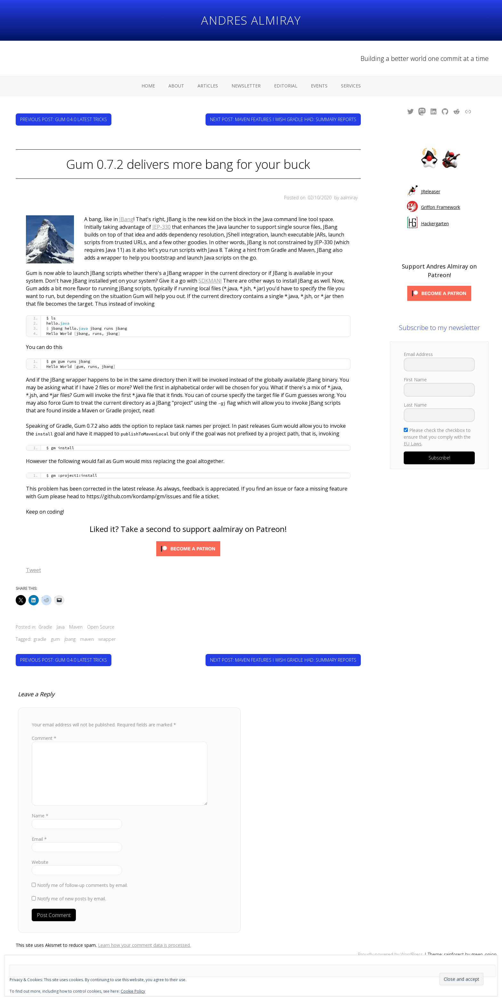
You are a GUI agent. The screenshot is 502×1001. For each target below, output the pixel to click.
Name (40, 808)
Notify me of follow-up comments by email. (82, 877)
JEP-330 (41, 226)
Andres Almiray (251, 20)
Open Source (100, 619)
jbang (70, 631)
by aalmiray (346, 197)
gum (55, 631)
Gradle (45, 619)
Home (148, 86)
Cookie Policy (133, 991)
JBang (78, 219)
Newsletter (246, 86)
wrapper (107, 631)
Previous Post (63, 119)
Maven (76, 619)
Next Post (283, 119)
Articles (208, 86)
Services (351, 86)
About (176, 86)
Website (40, 854)
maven (87, 631)
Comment (44, 730)
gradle (40, 631)
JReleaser (430, 191)
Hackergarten (435, 223)
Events (319, 86)
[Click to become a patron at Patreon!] (188, 542)
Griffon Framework (440, 207)
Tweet (33, 562)
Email (39, 831)
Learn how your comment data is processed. (144, 937)
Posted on (308, 197)
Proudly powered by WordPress (390, 947)
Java (61, 619)
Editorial (285, 86)
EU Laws (413, 444)
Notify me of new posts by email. (71, 891)
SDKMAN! (210, 273)
